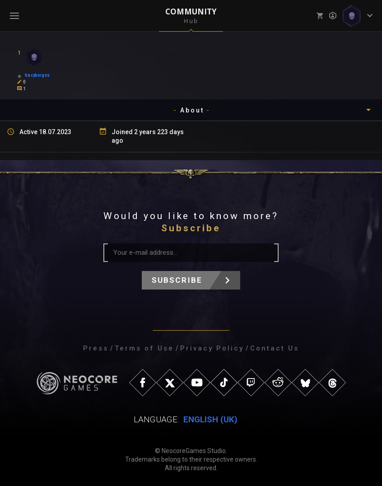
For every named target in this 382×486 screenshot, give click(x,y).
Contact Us (274, 348)
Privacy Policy (212, 348)
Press (95, 348)
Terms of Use (144, 348)
